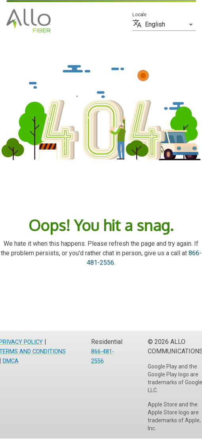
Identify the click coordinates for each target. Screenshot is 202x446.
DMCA (11, 361)
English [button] (155, 24)
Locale (139, 14)
